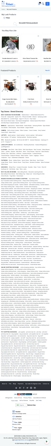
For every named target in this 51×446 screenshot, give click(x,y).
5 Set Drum (31, 99)
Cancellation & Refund (39, 398)
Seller (25, 423)
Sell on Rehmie (23, 400)
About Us (4, 384)
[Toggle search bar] (43, 4)
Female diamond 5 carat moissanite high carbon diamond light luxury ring (10, 58)
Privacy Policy (28, 398)
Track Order (14, 400)
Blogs (14, 384)
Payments (21, 384)
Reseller (32, 400)
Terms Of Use (18, 398)
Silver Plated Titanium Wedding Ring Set (31, 58)
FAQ (10, 384)
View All (47, 70)
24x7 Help (39, 400)
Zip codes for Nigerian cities (33, 384)
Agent (25, 428)
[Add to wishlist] (18, 77)
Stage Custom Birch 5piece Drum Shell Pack (10, 99)
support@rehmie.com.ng (21, 440)
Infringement (8, 398)
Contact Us (46, 384)
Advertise (25, 417)
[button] (48, 4)
